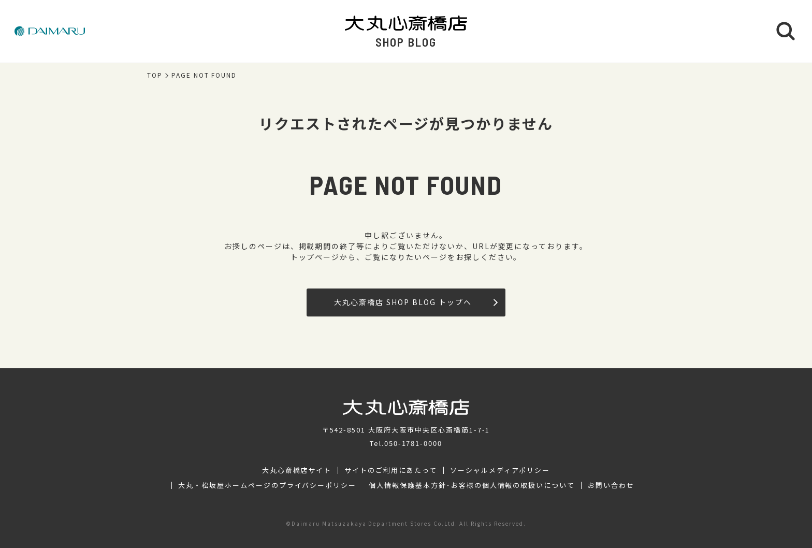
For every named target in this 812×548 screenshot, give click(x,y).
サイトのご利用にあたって (390, 470)
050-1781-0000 (413, 443)
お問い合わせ (611, 485)
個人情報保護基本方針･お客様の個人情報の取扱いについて (472, 485)
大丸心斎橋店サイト (297, 470)
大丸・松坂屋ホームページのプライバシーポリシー (267, 485)
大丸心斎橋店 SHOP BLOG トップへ (415, 302)
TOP (155, 75)
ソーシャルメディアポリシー (500, 470)
